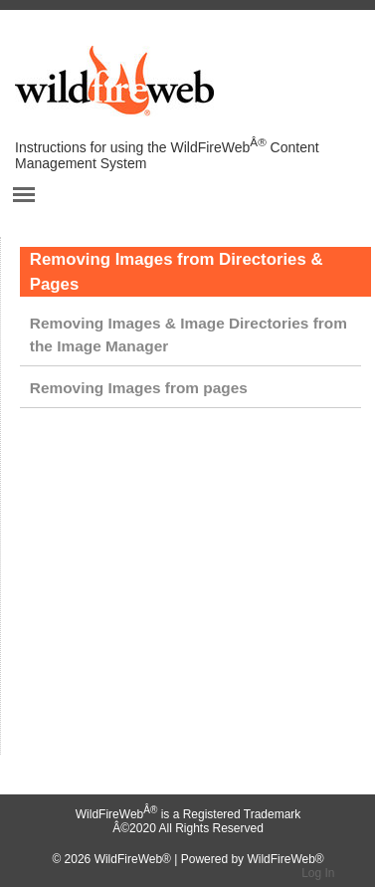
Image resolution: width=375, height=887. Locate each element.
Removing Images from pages (139, 387)
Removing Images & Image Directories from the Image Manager (188, 334)
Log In (317, 873)
